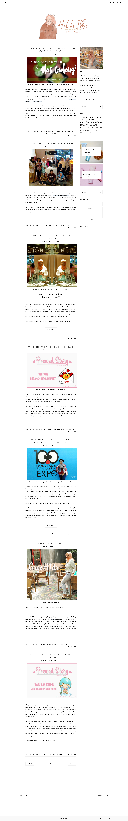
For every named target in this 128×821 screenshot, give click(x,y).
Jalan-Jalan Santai (52, 531)
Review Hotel (89, 130)
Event (39, 225)
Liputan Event (47, 225)
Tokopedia (45, 133)
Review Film (69, 334)
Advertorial (44, 334)
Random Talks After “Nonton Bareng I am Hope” (50, 144)
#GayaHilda (41, 644)
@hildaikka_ (105, 795)
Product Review (91, 128)
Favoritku (83, 125)
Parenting (96, 122)
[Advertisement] (25, 12)
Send (91, 219)
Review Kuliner (49, 131)
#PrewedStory (42, 429)
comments (55, 133)
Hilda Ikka (65, 818)
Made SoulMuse (105, 818)
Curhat (98, 117)
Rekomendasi (84, 124)
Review (61, 334)
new (30, 763)
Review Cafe (98, 130)
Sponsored (94, 124)
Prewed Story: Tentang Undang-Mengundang (50, 347)
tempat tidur (55, 619)
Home (5, 2)
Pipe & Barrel (37, 101)
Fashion (48, 644)
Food (41, 131)
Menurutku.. (52, 429)
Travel (69, 531)
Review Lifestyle (96, 132)
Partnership (85, 132)
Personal (85, 117)
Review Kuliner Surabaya (64, 131)
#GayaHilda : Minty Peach (50, 543)
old (72, 763)
